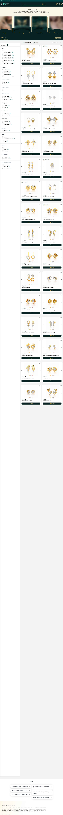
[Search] (32, 4)
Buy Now (31, 63)
